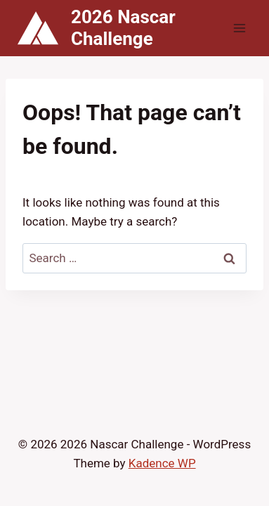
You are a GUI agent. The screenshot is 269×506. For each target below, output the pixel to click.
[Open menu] (239, 28)
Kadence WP (162, 463)
